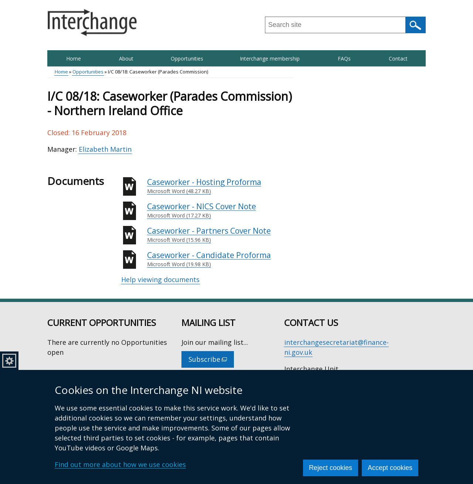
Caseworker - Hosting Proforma (220, 186)
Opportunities (187, 58)
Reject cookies (330, 467)
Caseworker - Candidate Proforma (220, 259)
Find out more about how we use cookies (120, 464)
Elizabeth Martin (105, 149)
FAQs (344, 58)
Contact (398, 58)
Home (73, 58)
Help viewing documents (160, 279)
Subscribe (211, 361)
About (126, 58)
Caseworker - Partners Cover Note (220, 235)
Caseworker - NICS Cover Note (220, 210)
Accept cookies (390, 467)
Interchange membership (270, 58)
